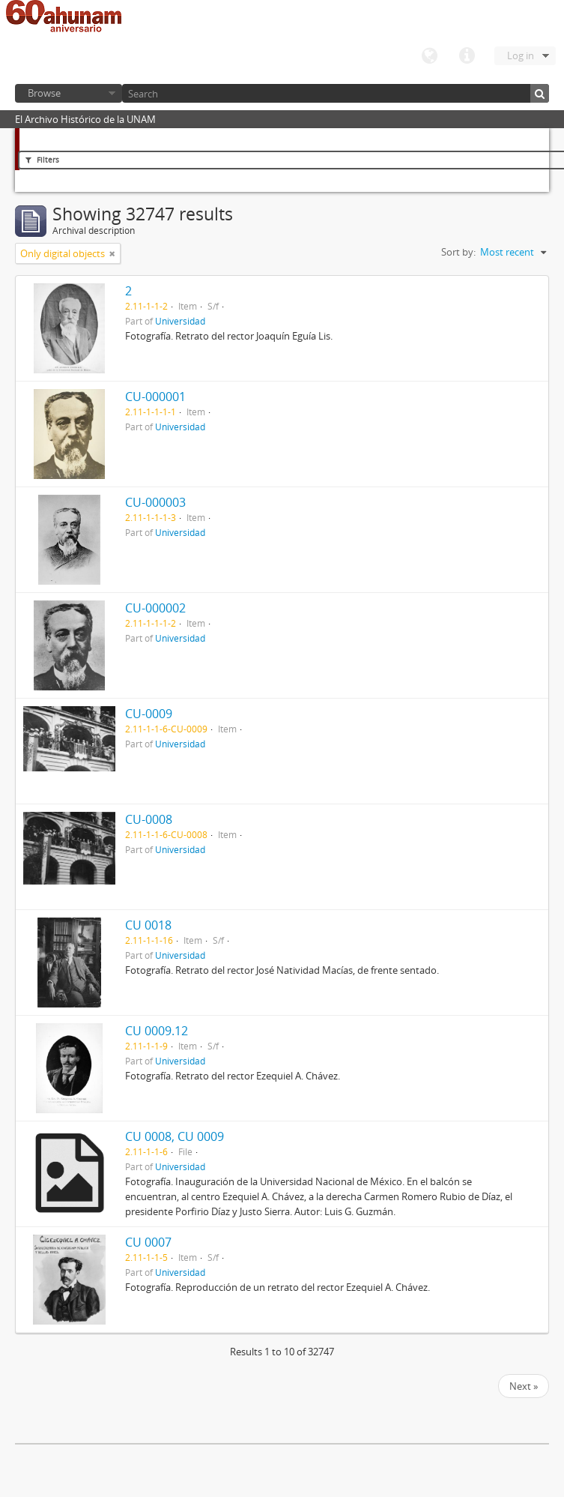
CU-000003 (155, 502)
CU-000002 (155, 608)
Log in (520, 55)
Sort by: (458, 252)
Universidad (180, 321)
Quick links (466, 56)
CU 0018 (148, 925)
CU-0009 (148, 713)
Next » (523, 1386)
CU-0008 (148, 819)
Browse (44, 93)
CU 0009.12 (156, 1030)
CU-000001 (155, 396)
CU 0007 (148, 1242)
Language (429, 56)
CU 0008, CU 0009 (174, 1136)
